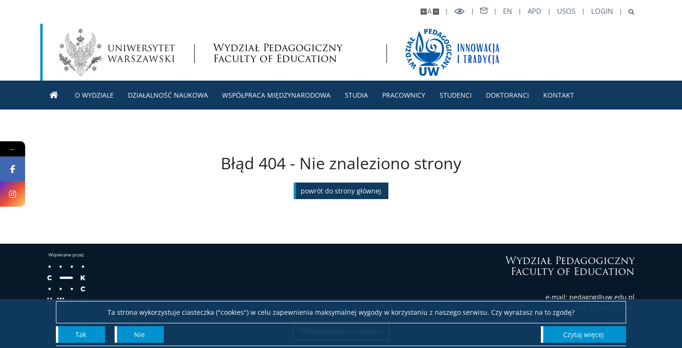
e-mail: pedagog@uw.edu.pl (590, 297)
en (507, 11)
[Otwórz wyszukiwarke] (627, 12)
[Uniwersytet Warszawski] (117, 52)
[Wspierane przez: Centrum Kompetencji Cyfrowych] (66, 277)
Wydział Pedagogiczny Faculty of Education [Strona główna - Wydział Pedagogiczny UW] (277, 53)
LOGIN (602, 11)
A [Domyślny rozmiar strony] (429, 11)
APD (534, 11)
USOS (566, 11)
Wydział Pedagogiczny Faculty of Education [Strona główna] (570, 266)
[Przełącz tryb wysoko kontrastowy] (459, 12)
